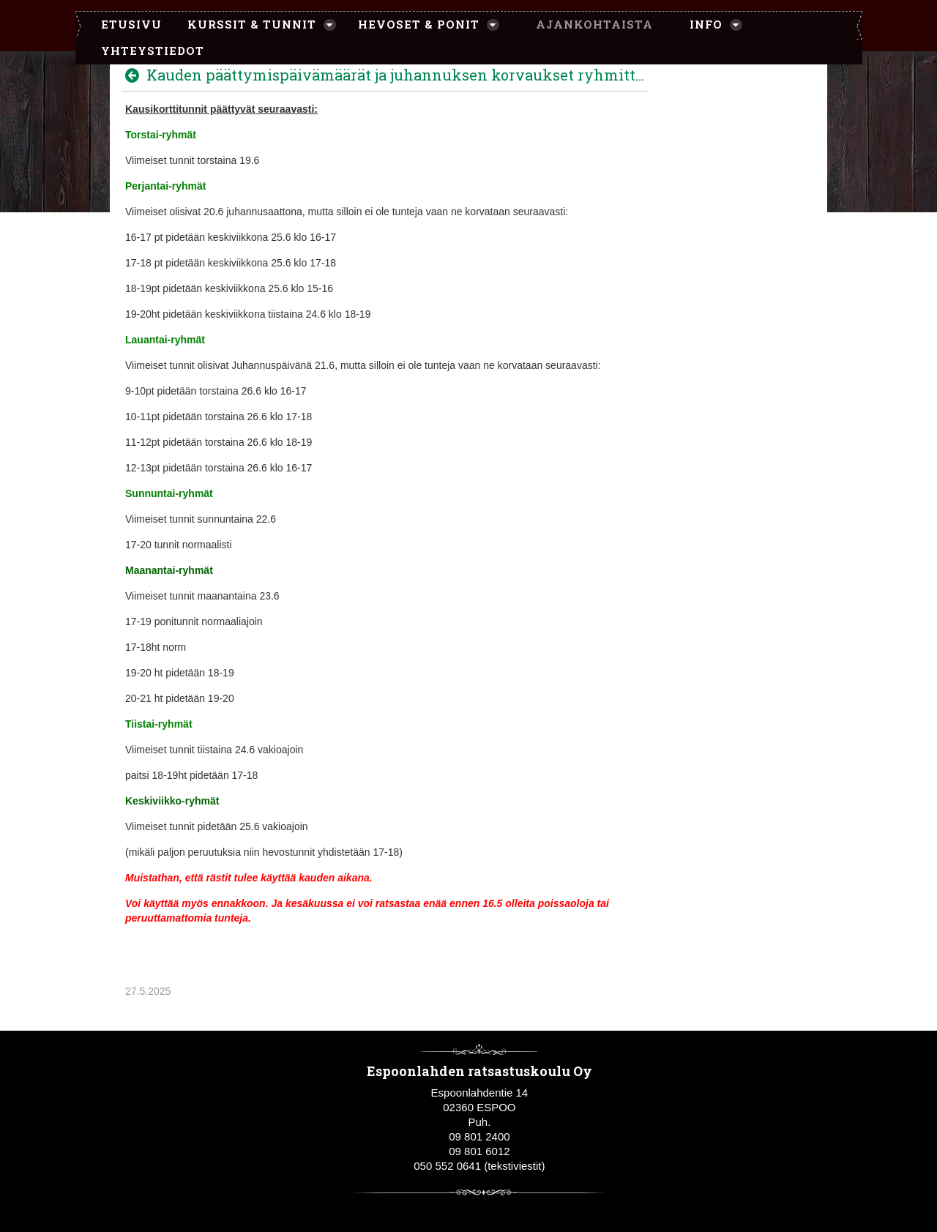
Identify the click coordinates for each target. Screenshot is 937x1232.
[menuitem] (124, 25)
